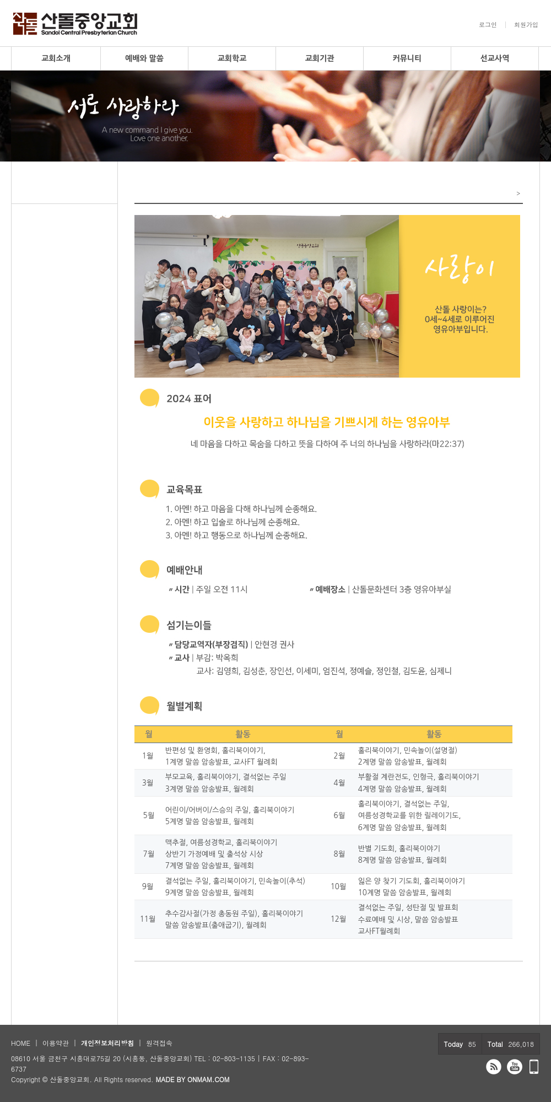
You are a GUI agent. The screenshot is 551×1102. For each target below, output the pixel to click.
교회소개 (56, 58)
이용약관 (55, 1042)
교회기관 (319, 58)
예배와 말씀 (144, 58)
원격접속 (159, 1042)
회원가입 (526, 24)
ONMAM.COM (208, 1079)
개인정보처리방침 (107, 1042)
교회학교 (232, 58)
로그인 (488, 24)
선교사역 (495, 58)
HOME (20, 1042)
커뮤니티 (407, 58)
